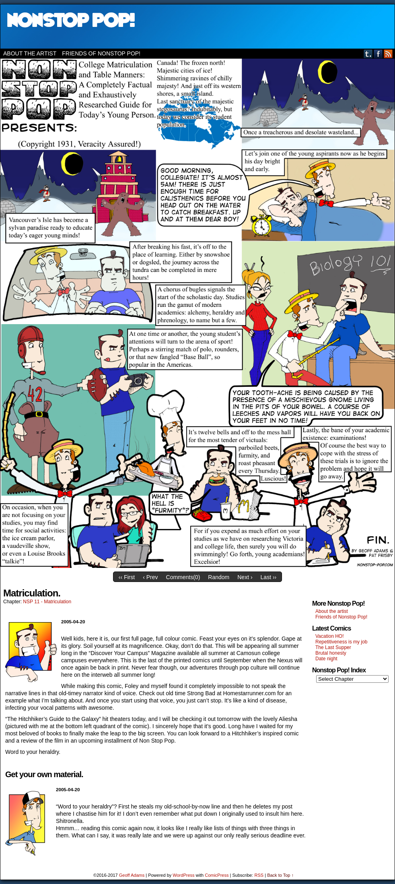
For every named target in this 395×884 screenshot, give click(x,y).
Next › (244, 577)
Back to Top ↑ (280, 875)
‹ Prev (150, 577)
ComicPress (216, 875)
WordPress (183, 875)
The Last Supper (333, 647)
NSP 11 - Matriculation (47, 601)
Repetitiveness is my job (341, 642)
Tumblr (368, 54)
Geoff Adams (131, 875)
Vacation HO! (329, 636)
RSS (388, 54)
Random (218, 577)
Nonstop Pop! (197, 26)
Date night (326, 658)
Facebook (378, 54)
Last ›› (269, 577)
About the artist (29, 53)
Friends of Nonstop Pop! (101, 53)
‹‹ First (127, 577)
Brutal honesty (330, 653)
